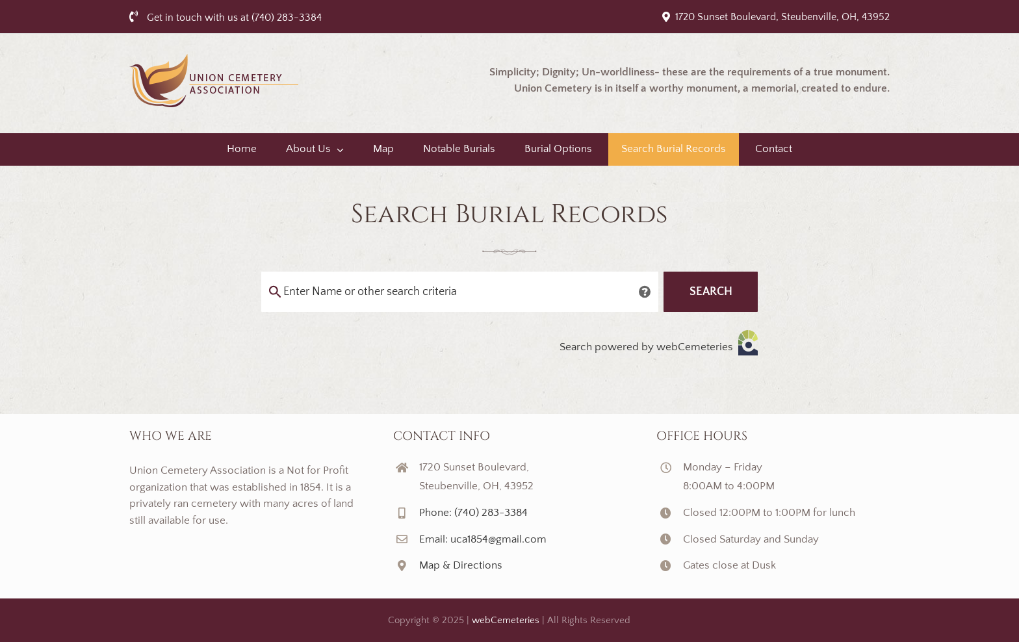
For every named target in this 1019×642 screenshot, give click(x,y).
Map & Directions (460, 565)
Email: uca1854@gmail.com (483, 539)
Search (711, 291)
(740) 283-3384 (287, 17)
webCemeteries (505, 620)
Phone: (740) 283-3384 (473, 513)
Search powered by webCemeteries (659, 342)
